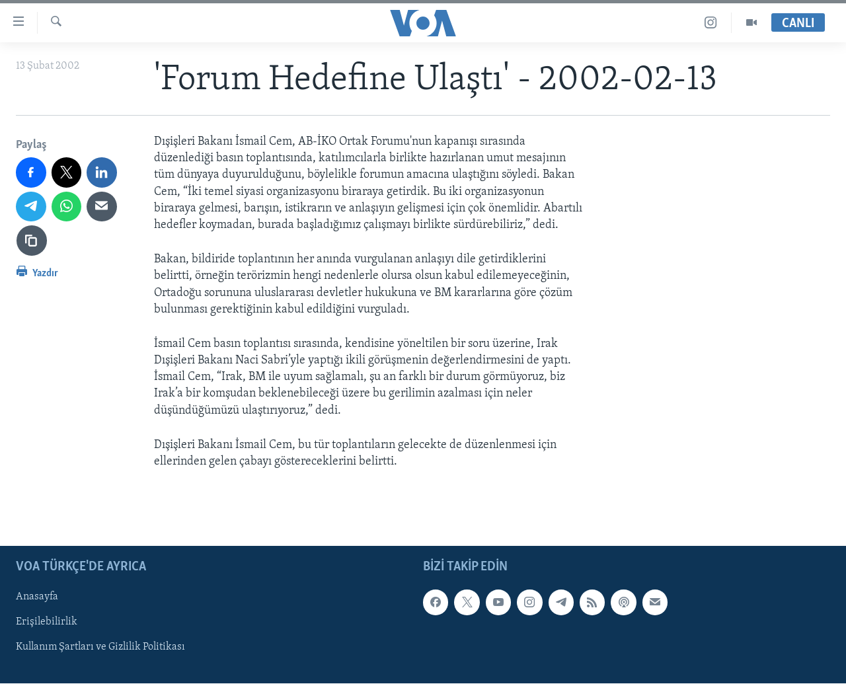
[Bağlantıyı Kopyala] (32, 240)
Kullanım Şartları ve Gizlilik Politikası (100, 647)
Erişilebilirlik (46, 622)
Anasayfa (37, 597)
